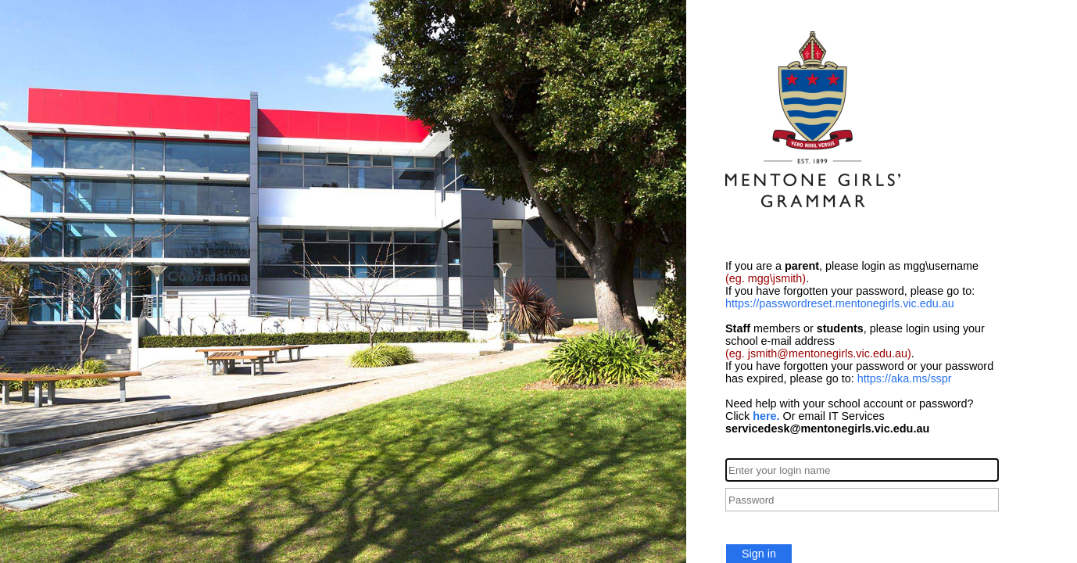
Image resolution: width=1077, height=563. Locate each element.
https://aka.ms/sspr (904, 378)
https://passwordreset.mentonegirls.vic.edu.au (839, 303)
